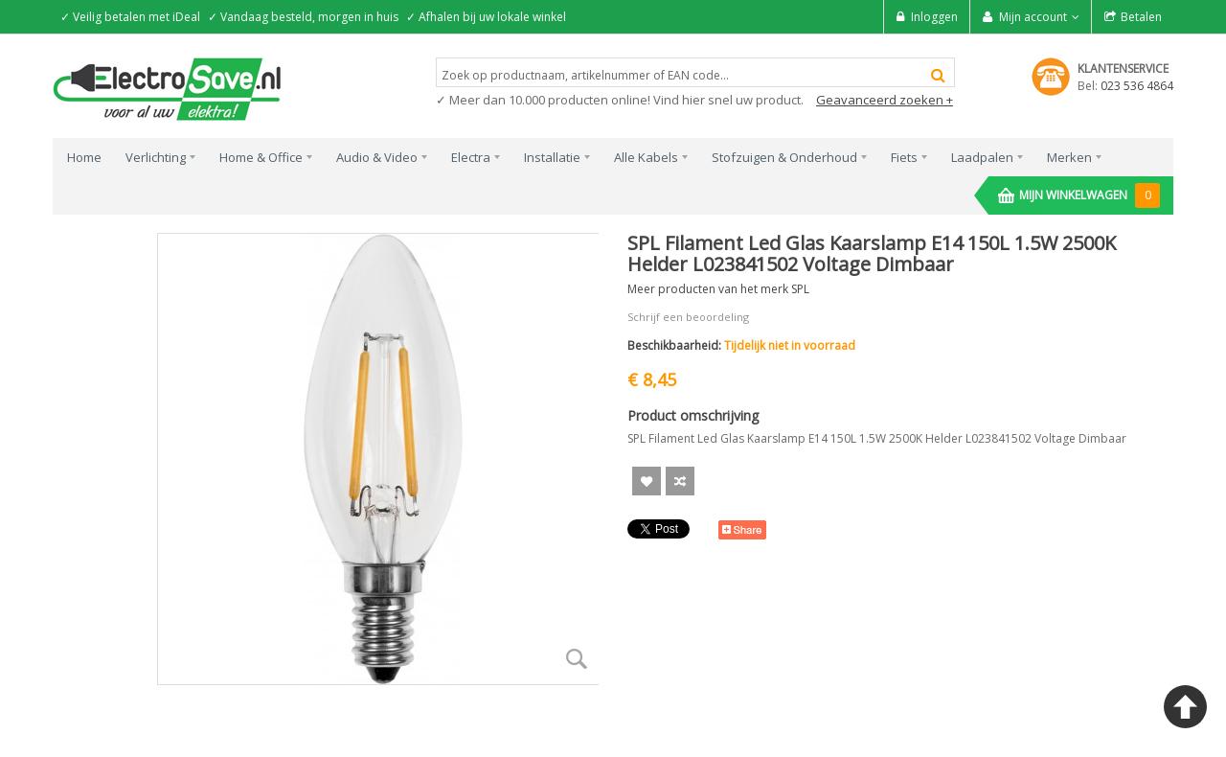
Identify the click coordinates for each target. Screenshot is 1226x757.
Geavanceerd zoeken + (884, 99)
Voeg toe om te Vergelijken (680, 481)
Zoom (576, 658)
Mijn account (1033, 17)
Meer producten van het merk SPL (718, 289)
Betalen (1141, 17)
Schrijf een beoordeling (688, 317)
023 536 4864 (1137, 86)
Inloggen (934, 17)
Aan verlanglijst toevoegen (646, 481)
